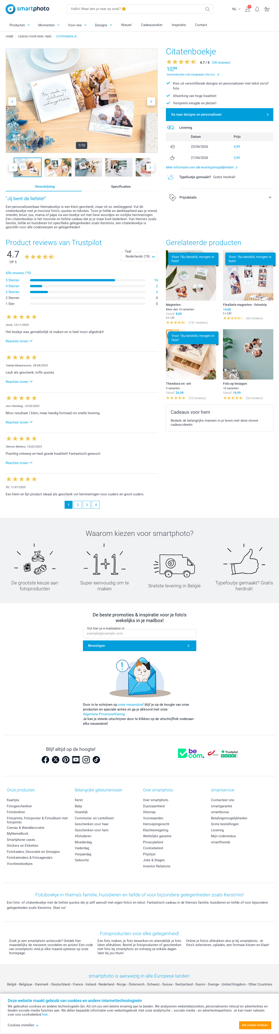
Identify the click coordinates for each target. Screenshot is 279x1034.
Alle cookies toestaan (255, 1025)
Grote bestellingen (225, 824)
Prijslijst (149, 854)
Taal (128, 251)
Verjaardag (83, 854)
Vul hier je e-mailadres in (105, 628)
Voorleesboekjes (20, 864)
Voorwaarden (153, 818)
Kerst (79, 800)
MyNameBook (17, 834)
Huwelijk (81, 812)
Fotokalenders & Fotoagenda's (30, 858)
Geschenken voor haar (92, 824)
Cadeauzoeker (152, 25)
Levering (217, 830)
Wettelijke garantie (157, 836)
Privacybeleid (153, 842)
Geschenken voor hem (92, 830)
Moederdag (83, 842)
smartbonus (220, 812)
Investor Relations (156, 866)
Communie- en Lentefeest (94, 818)
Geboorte (82, 860)
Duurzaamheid (154, 806)
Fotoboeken (16, 812)
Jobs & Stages (154, 860)
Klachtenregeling (155, 830)
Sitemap (149, 812)
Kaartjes (13, 800)
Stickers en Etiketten (22, 846)
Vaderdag (82, 848)
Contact (201, 25)
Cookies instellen (23, 1025)
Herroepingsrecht (156, 824)
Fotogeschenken (19, 806)
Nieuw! (126, 25)
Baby (78, 806)
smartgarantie (221, 806)
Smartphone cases (21, 840)
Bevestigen (96, 646)
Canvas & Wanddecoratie (25, 828)
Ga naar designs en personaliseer (196, 114)
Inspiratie (179, 25)
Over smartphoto (155, 800)
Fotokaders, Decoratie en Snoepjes (33, 852)
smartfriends (220, 842)
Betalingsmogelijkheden (229, 818)
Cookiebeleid (153, 848)
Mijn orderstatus (223, 836)
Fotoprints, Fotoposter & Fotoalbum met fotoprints (37, 820)
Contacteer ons (222, 800)
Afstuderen (83, 836)
